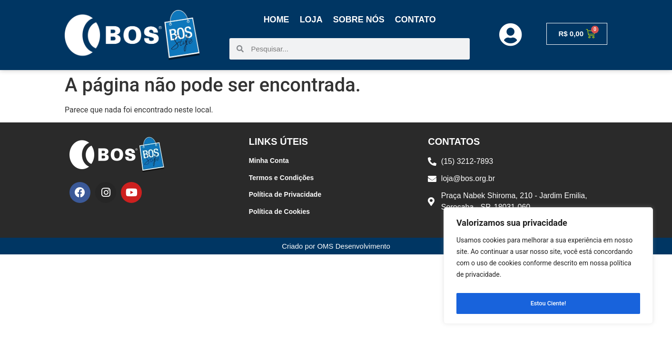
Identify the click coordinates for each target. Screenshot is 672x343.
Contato (415, 19)
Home (276, 19)
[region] (548, 268)
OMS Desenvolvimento (353, 246)
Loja (311, 19)
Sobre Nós (359, 19)
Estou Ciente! (548, 303)
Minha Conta (269, 160)
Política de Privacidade (285, 194)
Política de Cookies (279, 211)
